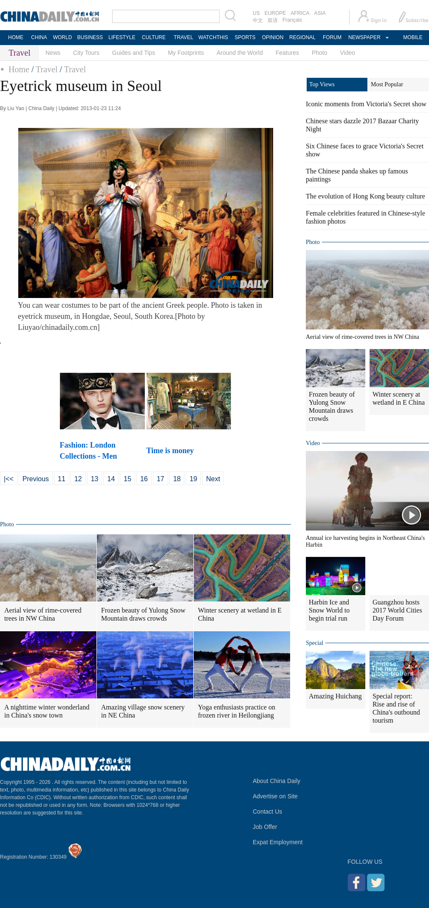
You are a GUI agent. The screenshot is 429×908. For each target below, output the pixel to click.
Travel (46, 69)
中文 (258, 20)
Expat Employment (278, 842)
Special (314, 643)
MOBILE (412, 37)
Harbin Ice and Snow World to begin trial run (329, 610)
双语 (273, 20)
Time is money (171, 450)
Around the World (240, 52)
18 (177, 478)
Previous (36, 478)
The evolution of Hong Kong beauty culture (365, 196)
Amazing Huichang (335, 696)
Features (287, 52)
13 (95, 478)
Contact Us (267, 811)
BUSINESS (90, 37)
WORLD (62, 37)
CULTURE (154, 37)
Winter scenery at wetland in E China (240, 614)
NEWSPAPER (364, 37)
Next (213, 478)
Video (348, 52)
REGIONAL (302, 37)
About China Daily (276, 780)
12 (78, 478)
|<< (9, 478)
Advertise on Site (275, 796)
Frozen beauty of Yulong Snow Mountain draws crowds (143, 614)
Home (18, 69)
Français (292, 20)
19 (193, 478)
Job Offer (265, 826)
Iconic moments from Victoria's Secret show (366, 104)
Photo (319, 52)
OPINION (273, 37)
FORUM (332, 37)
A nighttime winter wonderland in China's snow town (46, 711)
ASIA (319, 13)
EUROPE (275, 13)
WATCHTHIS (213, 37)
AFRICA (300, 13)
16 (144, 478)
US (256, 13)
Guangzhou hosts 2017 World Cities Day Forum (397, 610)
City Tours (86, 52)
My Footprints (186, 52)
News (52, 52)
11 (61, 478)
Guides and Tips (133, 52)
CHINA (39, 37)
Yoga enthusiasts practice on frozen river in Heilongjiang (236, 711)
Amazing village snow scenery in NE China (143, 711)
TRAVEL (183, 37)
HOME (15, 37)
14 (111, 478)
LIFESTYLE (121, 37)
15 (127, 478)
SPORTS (244, 37)
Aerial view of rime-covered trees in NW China (43, 614)
